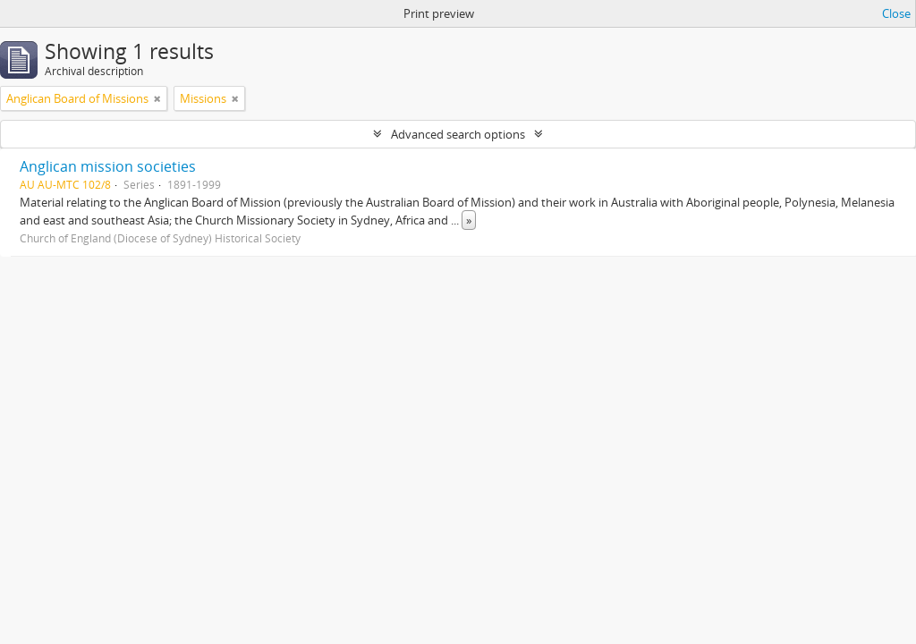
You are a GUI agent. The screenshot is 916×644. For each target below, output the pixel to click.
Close (896, 13)
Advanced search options (458, 134)
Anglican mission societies (108, 166)
